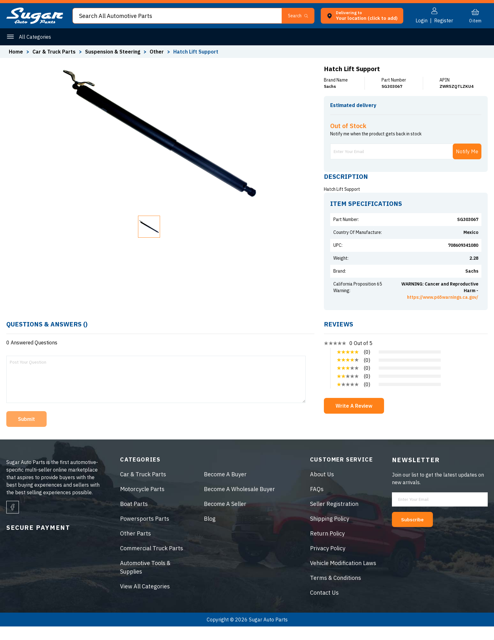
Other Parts (135, 547)
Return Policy (327, 547)
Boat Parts (134, 517)
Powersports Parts (144, 532)
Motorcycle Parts (142, 502)
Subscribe (416, 533)
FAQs (317, 502)
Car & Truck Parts (143, 487)
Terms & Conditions (335, 591)
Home (16, 51)
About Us (322, 487)
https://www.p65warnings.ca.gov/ (442, 311)
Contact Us (324, 606)
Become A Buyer (225, 487)
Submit (26, 432)
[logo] (34, 22)
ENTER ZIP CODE (459, 116)
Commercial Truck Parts (151, 561)
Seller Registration (334, 517)
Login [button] (422, 20)
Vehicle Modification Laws (343, 576)
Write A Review (354, 419)
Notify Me (467, 165)
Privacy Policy (327, 561)
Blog (209, 532)
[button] (301, 16)
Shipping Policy (329, 532)
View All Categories (145, 599)
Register (443, 20)
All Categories (35, 37)
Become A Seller (225, 517)
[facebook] (12, 520)
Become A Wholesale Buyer (239, 502)
